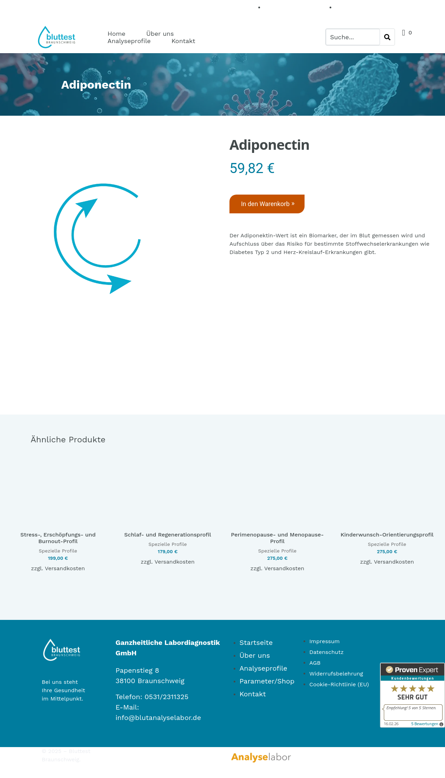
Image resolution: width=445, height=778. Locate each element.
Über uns (160, 33)
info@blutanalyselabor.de (158, 709)
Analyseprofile (129, 40)
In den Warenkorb (269, 204)
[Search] (387, 37)
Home (116, 33)
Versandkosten (65, 559)
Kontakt (183, 40)
